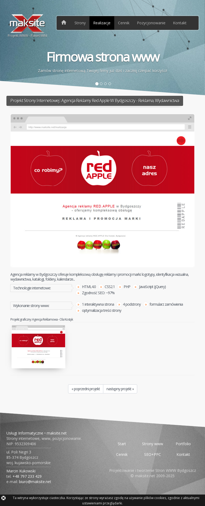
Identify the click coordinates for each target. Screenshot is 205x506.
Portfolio (183, 443)
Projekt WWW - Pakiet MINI (27, 25)
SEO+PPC (152, 454)
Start (122, 443)
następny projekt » (120, 388)
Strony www (152, 443)
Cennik (123, 22)
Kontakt (180, 22)
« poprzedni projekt (86, 388)
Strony (80, 22)
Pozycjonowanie (151, 22)
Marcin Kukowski (21, 470)
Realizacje (102, 22)
